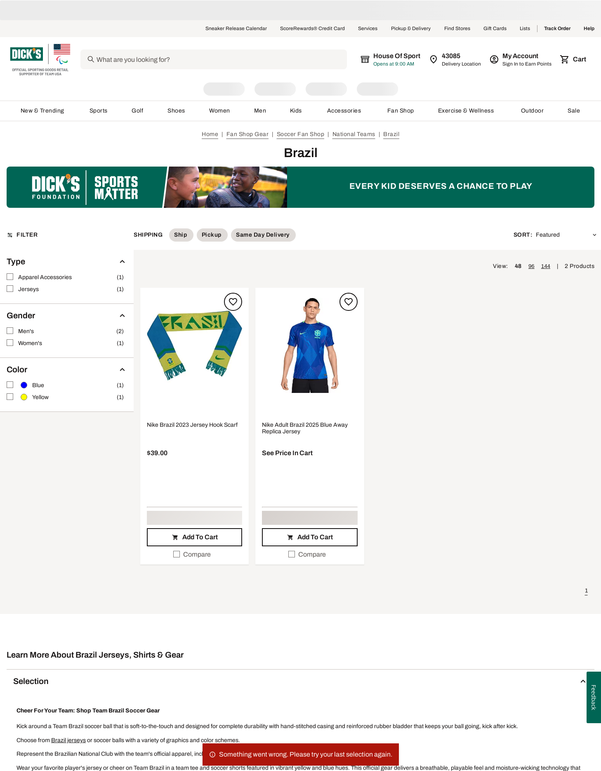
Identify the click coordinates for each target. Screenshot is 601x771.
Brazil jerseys (68, 740)
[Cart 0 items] (573, 59)
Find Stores (457, 29)
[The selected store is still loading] (396, 59)
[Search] (226, 59)
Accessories (345, 111)
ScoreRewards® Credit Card (312, 29)
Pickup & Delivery (411, 29)
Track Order (557, 29)
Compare (192, 554)
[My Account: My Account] (521, 59)
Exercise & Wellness (467, 111)
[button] (194, 346)
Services (368, 29)
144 (545, 266)
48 (518, 266)
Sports (99, 111)
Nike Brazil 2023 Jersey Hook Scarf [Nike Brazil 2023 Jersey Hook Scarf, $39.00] (192, 425)
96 (531, 266)
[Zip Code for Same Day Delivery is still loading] (455, 59)
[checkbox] (194, 554)
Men (260, 111)
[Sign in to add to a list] (233, 302)
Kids (296, 111)
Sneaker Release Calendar (236, 29)
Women (219, 111)
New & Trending (43, 111)
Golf (138, 111)
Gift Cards (495, 29)
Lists (525, 29)
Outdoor (532, 111)
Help (589, 29)
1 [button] (586, 591)
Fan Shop (400, 111)
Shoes (176, 111)
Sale (574, 111)
